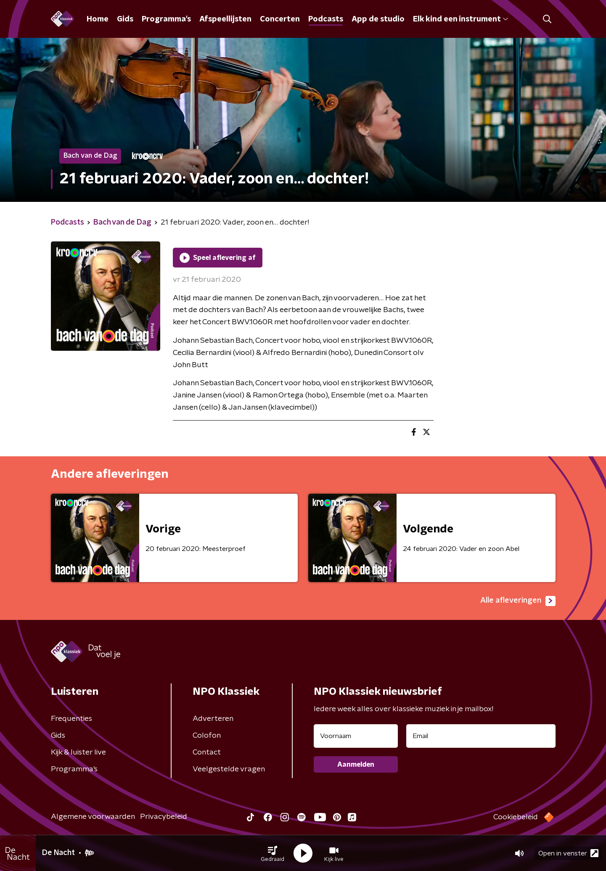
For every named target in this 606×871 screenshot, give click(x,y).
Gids (125, 19)
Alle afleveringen (518, 601)
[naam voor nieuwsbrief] (356, 736)
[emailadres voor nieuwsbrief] (481, 736)
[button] (272, 853)
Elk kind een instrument (460, 19)
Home (97, 19)
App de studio (378, 19)
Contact (207, 752)
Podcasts (325, 19)
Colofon (207, 735)
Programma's (166, 19)
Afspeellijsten (225, 19)
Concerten (280, 19)
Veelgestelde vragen (229, 769)
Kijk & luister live (78, 752)
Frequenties (71, 719)
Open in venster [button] (568, 853)
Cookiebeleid (515, 817)
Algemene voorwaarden (93, 817)
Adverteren (213, 719)
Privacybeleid (163, 817)
